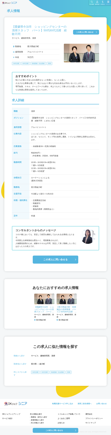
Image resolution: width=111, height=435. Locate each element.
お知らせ (61, 423)
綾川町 (42, 364)
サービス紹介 (7, 418)
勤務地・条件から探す (39, 417)
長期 (49, 63)
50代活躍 (16, 63)
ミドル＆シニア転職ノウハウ (69, 414)
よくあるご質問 (64, 418)
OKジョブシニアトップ (11, 414)
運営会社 (88, 414)
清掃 (53, 356)
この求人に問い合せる (55, 259)
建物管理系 (45, 356)
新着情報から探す (37, 420)
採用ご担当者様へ (85, 404)
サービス (34, 356)
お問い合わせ (101, 404)
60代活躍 (25, 63)
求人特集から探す (37, 423)
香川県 (34, 364)
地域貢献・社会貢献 (38, 63)
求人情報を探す (36, 414)
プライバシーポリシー (94, 418)
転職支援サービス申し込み (62, 404)
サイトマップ (90, 423)
